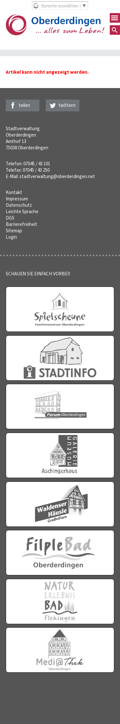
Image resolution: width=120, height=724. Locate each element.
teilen (24, 105)
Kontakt (14, 192)
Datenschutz (19, 205)
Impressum (17, 199)
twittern (67, 105)
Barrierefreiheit (21, 224)
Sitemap (14, 231)
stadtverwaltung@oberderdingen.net (57, 176)
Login (11, 237)
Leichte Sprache (22, 211)
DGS (10, 218)
